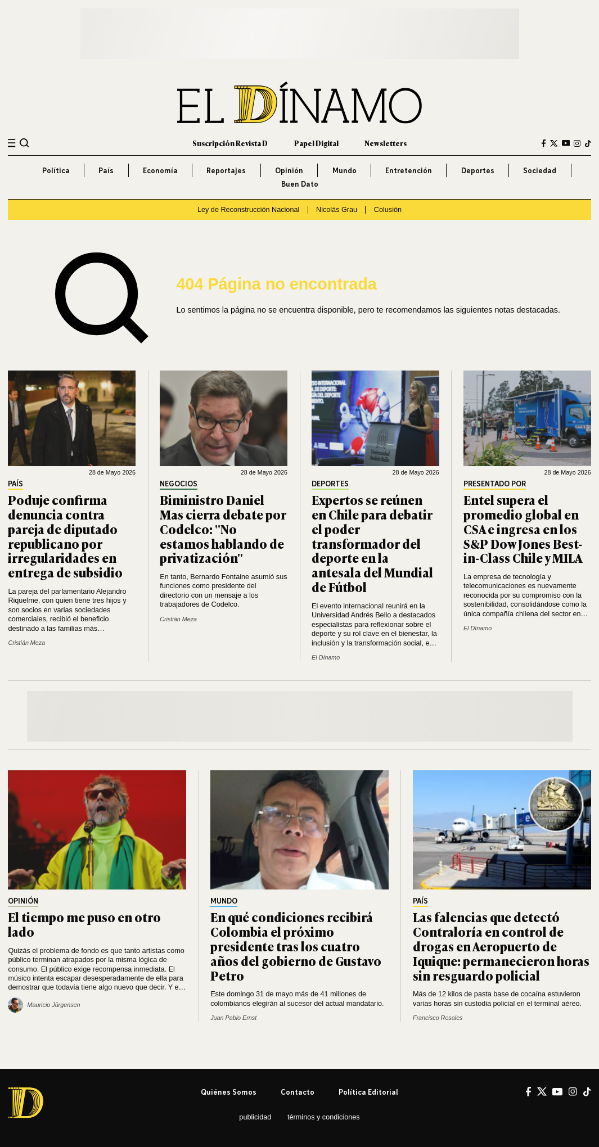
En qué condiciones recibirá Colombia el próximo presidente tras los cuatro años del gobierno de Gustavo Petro (295, 945)
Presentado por (494, 484)
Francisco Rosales (438, 1017)
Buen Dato (299, 183)
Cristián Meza (26, 642)
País (106, 170)
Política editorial (368, 1091)
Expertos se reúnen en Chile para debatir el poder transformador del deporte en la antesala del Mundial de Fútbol (372, 542)
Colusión (388, 210)
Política (56, 170)
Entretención (408, 170)
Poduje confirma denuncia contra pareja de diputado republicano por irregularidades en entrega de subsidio (65, 535)
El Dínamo (326, 657)
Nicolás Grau (336, 210)
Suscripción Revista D (230, 143)
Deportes (477, 170)
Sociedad (539, 170)
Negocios (178, 484)
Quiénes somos (228, 1091)
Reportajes (226, 170)
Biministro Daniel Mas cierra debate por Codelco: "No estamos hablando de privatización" (223, 528)
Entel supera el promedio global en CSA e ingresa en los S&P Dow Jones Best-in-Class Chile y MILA (523, 528)
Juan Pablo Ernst (233, 1017)
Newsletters (385, 143)
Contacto (297, 1091)
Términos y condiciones (323, 1117)
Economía (160, 170)
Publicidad (255, 1117)
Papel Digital (316, 143)
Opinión (289, 170)
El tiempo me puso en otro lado (84, 923)
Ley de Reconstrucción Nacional (248, 210)
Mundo (344, 170)
